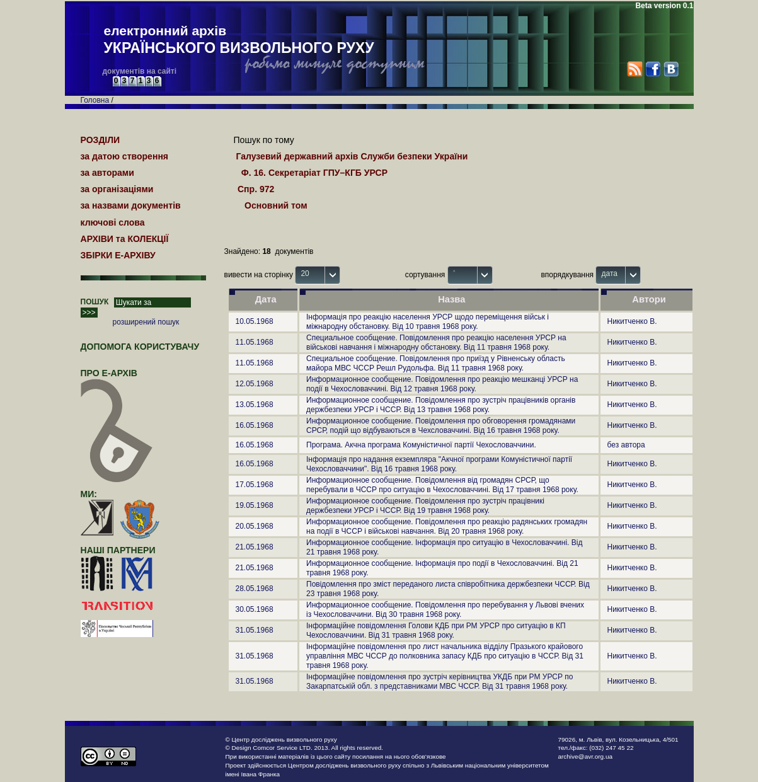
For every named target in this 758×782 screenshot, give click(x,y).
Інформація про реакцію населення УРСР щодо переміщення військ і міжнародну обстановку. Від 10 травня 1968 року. (427, 322)
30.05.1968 (254, 609)
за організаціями (117, 189)
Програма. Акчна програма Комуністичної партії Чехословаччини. (421, 444)
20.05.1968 (254, 526)
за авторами (107, 173)
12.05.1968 (254, 383)
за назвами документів (131, 205)
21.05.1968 (254, 547)
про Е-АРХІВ (117, 378)
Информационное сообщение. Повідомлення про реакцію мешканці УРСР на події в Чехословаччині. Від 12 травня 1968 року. (442, 384)
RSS (635, 69)
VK (671, 69)
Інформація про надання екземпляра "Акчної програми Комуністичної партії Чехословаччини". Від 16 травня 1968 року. (439, 464)
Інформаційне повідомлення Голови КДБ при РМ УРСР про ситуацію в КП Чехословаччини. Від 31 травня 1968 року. (436, 630)
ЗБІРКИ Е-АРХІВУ (118, 255)
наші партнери (118, 550)
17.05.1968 (254, 484)
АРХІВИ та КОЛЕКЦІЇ (125, 239)
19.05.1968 (254, 505)
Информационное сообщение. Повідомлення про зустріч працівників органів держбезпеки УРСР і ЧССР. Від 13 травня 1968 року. (440, 405)
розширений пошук (146, 322)
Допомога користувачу (140, 347)
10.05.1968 (254, 321)
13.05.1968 (254, 404)
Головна (95, 100)
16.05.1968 (254, 425)
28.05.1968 (254, 588)
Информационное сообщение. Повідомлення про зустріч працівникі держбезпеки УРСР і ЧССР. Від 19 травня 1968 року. (425, 506)
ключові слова (113, 222)
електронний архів (239, 40)
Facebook (652, 69)
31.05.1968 (254, 630)
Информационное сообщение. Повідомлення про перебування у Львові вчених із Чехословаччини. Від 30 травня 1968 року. (445, 610)
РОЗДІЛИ (100, 140)
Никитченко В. (632, 321)
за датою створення (125, 156)
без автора (626, 444)
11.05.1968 (254, 342)
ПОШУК (95, 301)
